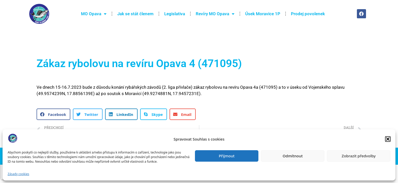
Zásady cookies (18, 174)
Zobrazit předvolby (359, 155)
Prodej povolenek (308, 13)
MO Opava (94, 14)
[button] (387, 139)
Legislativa (174, 13)
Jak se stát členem (135, 13)
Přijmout (227, 155)
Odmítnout (293, 155)
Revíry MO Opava (215, 14)
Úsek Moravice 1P (262, 13)
